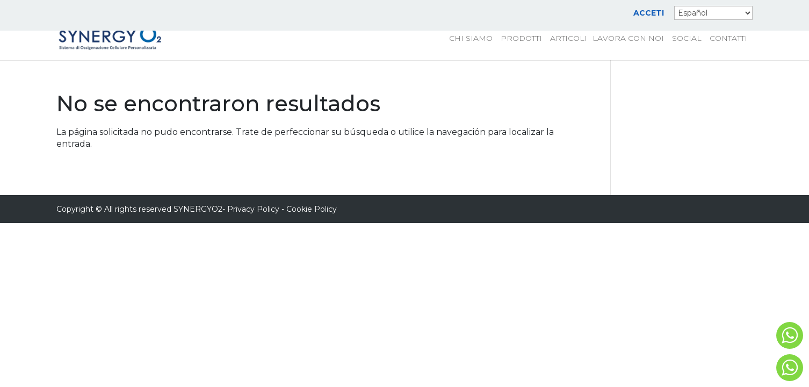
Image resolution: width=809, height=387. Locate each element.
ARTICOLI (568, 38)
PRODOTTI (521, 38)
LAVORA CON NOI (628, 38)
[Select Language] (713, 13)
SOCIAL (687, 38)
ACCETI (648, 13)
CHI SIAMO (471, 38)
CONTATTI (728, 38)
